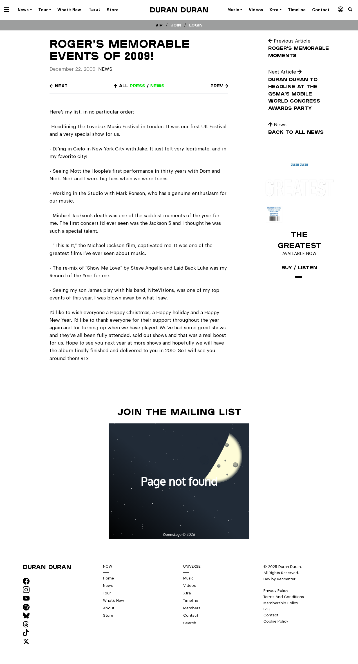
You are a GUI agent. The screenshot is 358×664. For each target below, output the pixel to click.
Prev (219, 85)
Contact (190, 615)
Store (108, 615)
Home (108, 578)
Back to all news (296, 132)
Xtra (187, 593)
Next (59, 85)
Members (191, 608)
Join (176, 25)
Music (188, 578)
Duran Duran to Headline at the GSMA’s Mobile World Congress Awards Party (294, 93)
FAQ (266, 609)
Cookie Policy (275, 621)
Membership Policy (280, 603)
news (157, 85)
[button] (353, 10)
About (108, 608)
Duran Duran (179, 10)
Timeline (190, 600)
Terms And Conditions (283, 597)
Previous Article (289, 41)
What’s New (113, 600)
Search (189, 623)
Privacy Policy (275, 590)
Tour (107, 593)
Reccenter (286, 579)
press (137, 85)
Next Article (285, 72)
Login (196, 25)
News (105, 69)
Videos (189, 585)
